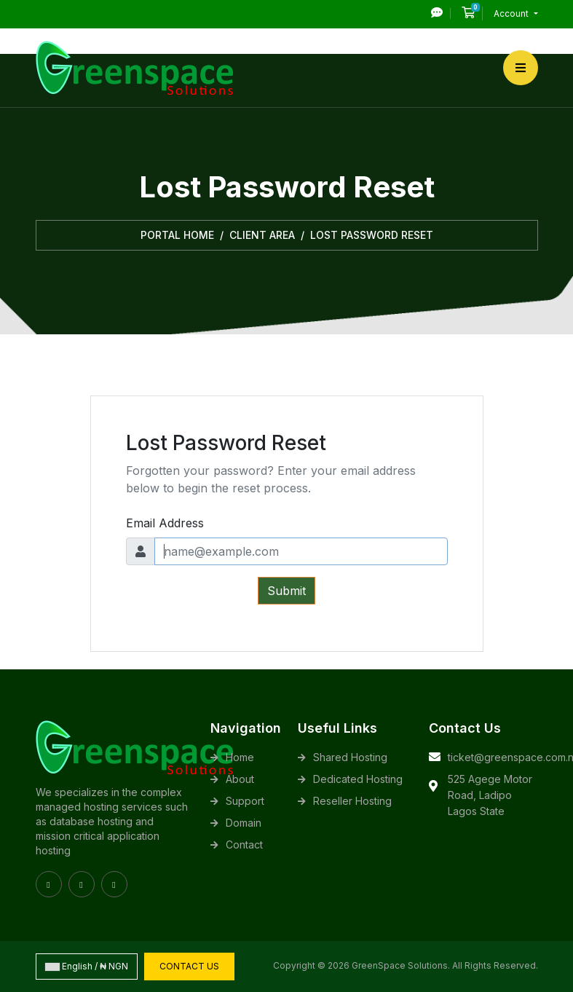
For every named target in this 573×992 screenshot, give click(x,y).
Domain (243, 822)
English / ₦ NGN (86, 966)
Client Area (262, 235)
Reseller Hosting (352, 801)
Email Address (165, 523)
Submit (286, 590)
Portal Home (177, 235)
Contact (244, 844)
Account (512, 13)
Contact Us (189, 966)
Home (240, 757)
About (240, 779)
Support (245, 801)
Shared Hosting (350, 757)
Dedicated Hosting (358, 779)
